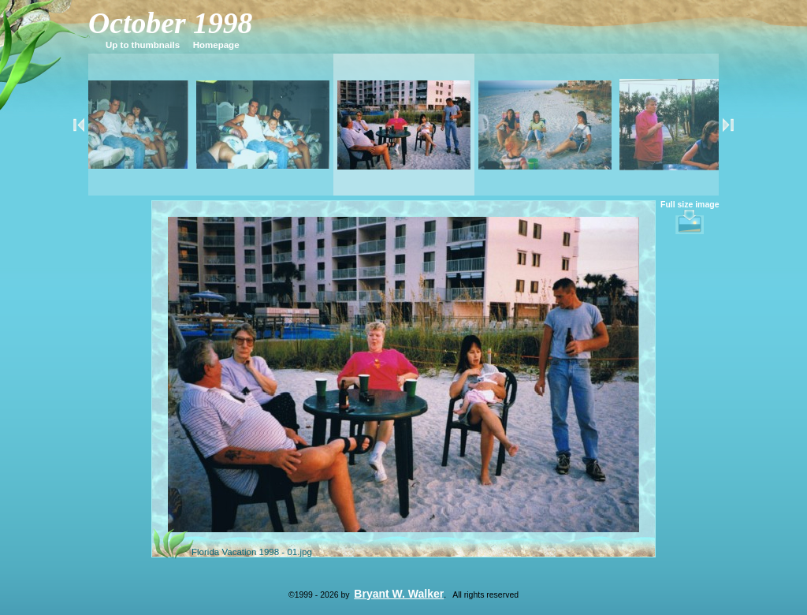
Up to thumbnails (143, 45)
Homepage (216, 45)
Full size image (689, 217)
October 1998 (170, 22)
